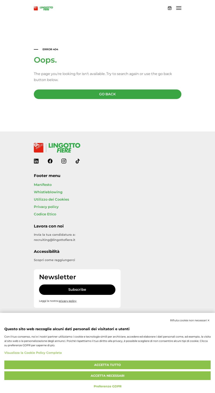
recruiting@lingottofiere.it (54, 240)
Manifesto (43, 185)
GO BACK (107, 94)
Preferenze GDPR (107, 386)
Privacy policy (46, 207)
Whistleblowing (48, 192)
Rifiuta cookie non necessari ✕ (190, 320)
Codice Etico (45, 214)
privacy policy (68, 300)
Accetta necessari (108, 376)
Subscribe (77, 290)
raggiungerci (64, 260)
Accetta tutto (107, 365)
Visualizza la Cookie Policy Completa (33, 353)
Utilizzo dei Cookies (51, 199)
